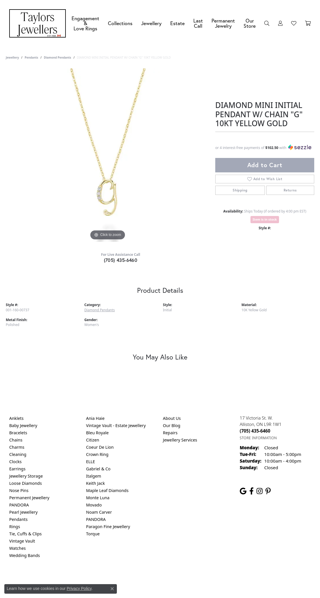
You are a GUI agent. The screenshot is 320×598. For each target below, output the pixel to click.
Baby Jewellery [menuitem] (23, 425)
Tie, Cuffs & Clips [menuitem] (25, 533)
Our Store (250, 23)
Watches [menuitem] (17, 548)
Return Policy (102, 578)
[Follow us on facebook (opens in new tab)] (251, 491)
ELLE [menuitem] (90, 461)
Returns (290, 190)
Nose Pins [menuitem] (19, 490)
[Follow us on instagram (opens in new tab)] (260, 491)
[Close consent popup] (112, 588)
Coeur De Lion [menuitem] (100, 447)
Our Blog (171, 425)
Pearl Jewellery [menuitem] (23, 512)
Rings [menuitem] (14, 526)
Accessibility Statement (208, 578)
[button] (267, 23)
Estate (177, 23)
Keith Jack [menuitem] (95, 483)
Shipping (240, 190)
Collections (120, 23)
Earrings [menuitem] (17, 469)
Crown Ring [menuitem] (97, 454)
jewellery (12, 57)
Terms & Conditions (166, 578)
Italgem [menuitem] (93, 476)
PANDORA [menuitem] (19, 505)
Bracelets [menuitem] (18, 432)
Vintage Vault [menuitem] (22, 541)
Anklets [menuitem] (16, 418)
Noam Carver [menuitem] (99, 512)
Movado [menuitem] (94, 505)
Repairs (170, 432)
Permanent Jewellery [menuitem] (29, 497)
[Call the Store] (255, 431)
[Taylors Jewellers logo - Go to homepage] (39, 23)
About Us (172, 418)
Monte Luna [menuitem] (97, 497)
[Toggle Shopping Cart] (308, 23)
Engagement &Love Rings (85, 23)
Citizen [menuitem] (92, 440)
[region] (107, 155)
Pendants (31, 57)
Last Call (198, 23)
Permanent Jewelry (223, 23)
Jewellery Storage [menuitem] (26, 476)
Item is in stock (265, 219)
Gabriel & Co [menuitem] (98, 469)
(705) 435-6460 (121, 260)
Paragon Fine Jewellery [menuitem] (108, 526)
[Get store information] (258, 437)
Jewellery (151, 23)
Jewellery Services (180, 440)
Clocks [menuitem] (15, 461)
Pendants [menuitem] (18, 519)
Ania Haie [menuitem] (95, 418)
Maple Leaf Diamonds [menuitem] (107, 490)
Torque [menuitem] (93, 533)
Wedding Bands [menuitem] (24, 555)
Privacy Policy (131, 578)
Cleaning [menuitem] (17, 454)
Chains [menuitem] (16, 440)
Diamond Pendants (57, 57)
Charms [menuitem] (16, 447)
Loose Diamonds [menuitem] (25, 483)
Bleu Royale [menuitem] (97, 432)
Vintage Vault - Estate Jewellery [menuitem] (116, 425)
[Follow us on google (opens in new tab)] (243, 491)
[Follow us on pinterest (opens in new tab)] (268, 491)
